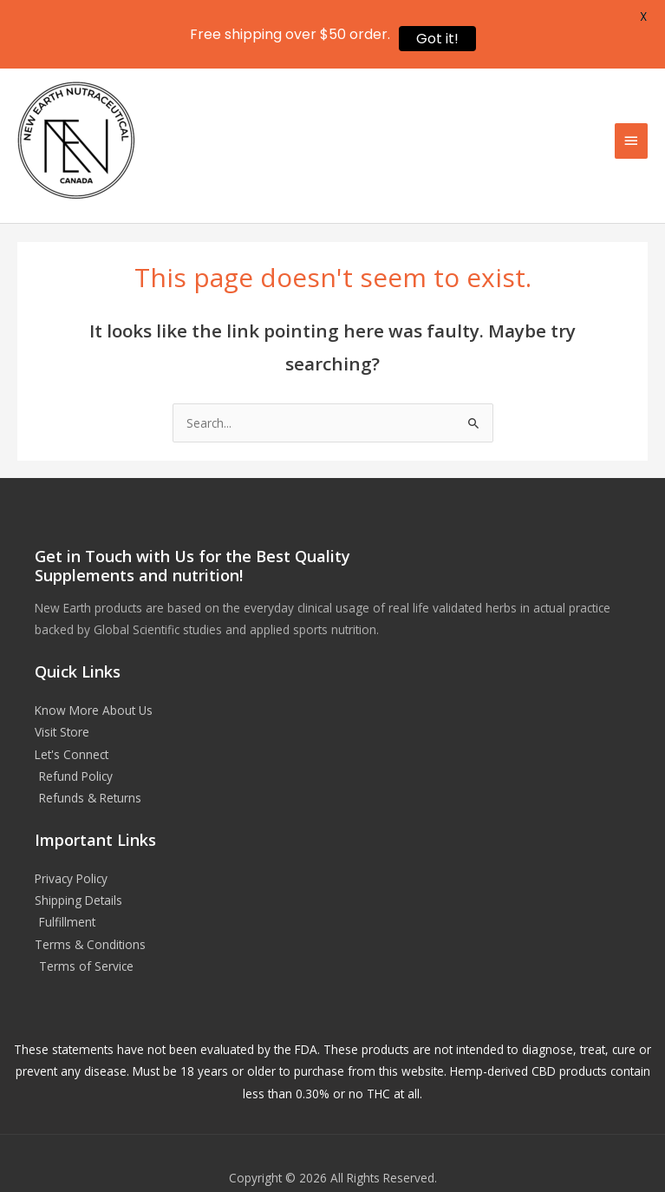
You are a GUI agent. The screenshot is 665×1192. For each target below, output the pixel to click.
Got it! (437, 39)
